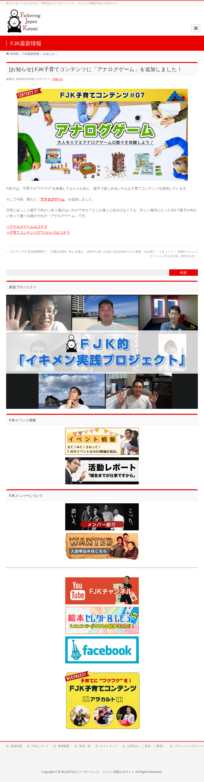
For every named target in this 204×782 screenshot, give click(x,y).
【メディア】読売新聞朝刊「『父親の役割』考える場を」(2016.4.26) (54, 251)
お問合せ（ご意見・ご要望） (146, 746)
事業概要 (64, 746)
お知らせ (57, 78)
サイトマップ (109, 746)
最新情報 (16, 746)
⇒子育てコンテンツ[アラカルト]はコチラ (38, 232)
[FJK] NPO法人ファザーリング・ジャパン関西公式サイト (96, 772)
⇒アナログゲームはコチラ (26, 227)
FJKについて (40, 746)
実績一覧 (85, 746)
